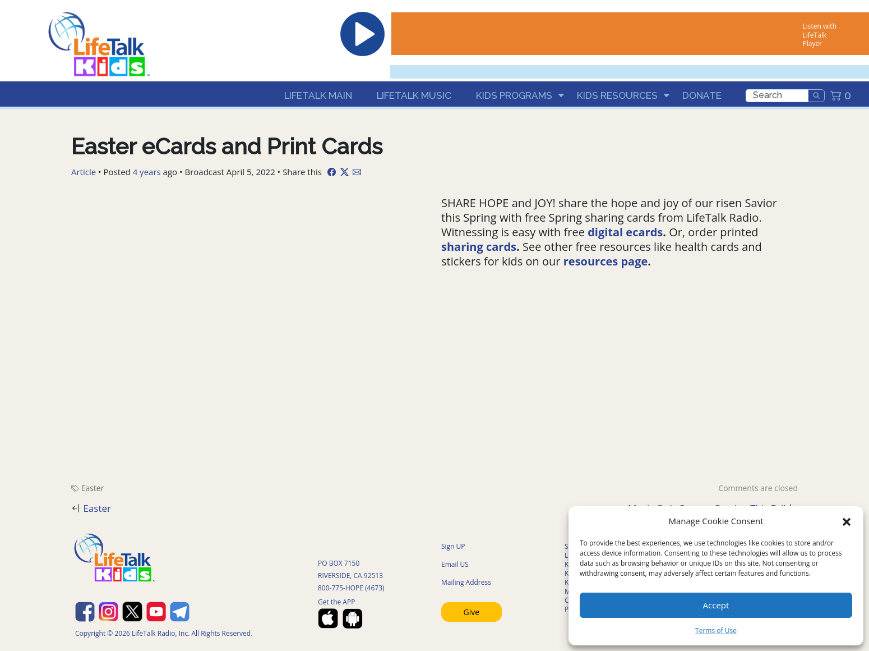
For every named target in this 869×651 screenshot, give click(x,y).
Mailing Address (466, 582)
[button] (846, 520)
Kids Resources (617, 95)
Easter (92, 488)
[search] (777, 95)
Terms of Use (716, 630)
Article (83, 171)
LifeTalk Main (318, 95)
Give (472, 612)
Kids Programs (514, 95)
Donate (702, 95)
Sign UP (453, 546)
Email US (455, 564)
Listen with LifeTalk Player (819, 34)
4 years (147, 171)
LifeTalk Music (414, 95)
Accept (716, 605)
